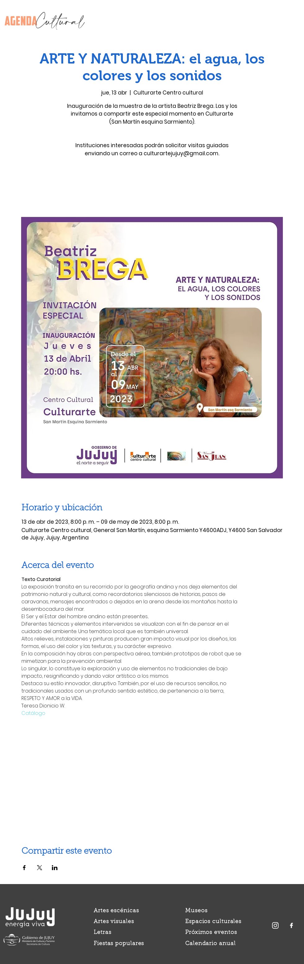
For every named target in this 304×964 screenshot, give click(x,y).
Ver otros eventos (152, 188)
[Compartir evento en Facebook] (24, 867)
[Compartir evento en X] (39, 867)
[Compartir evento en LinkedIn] (55, 867)
